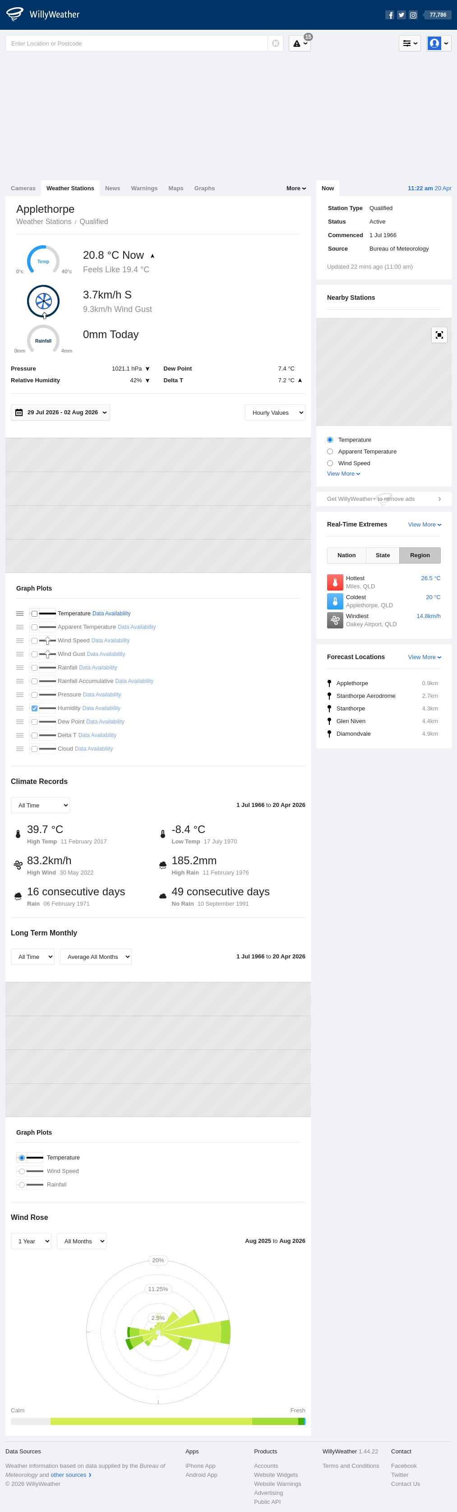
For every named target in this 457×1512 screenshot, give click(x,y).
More (293, 188)
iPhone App (200, 1465)
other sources (68, 1474)
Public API (267, 1501)
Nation (346, 555)
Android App (201, 1474)
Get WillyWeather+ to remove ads (371, 498)
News (112, 188)
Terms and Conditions (351, 1465)
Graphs (204, 188)
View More (341, 473)
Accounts (266, 1465)
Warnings (144, 188)
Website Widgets (276, 1474)
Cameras (23, 188)
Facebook (404, 1465)
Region (420, 555)
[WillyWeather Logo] (47, 14)
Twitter (399, 1474)
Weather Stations (70, 188)
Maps (176, 188)
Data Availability (111, 613)
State (383, 555)
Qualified (93, 221)
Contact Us (405, 1483)
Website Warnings (277, 1483)
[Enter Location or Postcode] (144, 43)
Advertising (268, 1492)
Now (328, 188)
